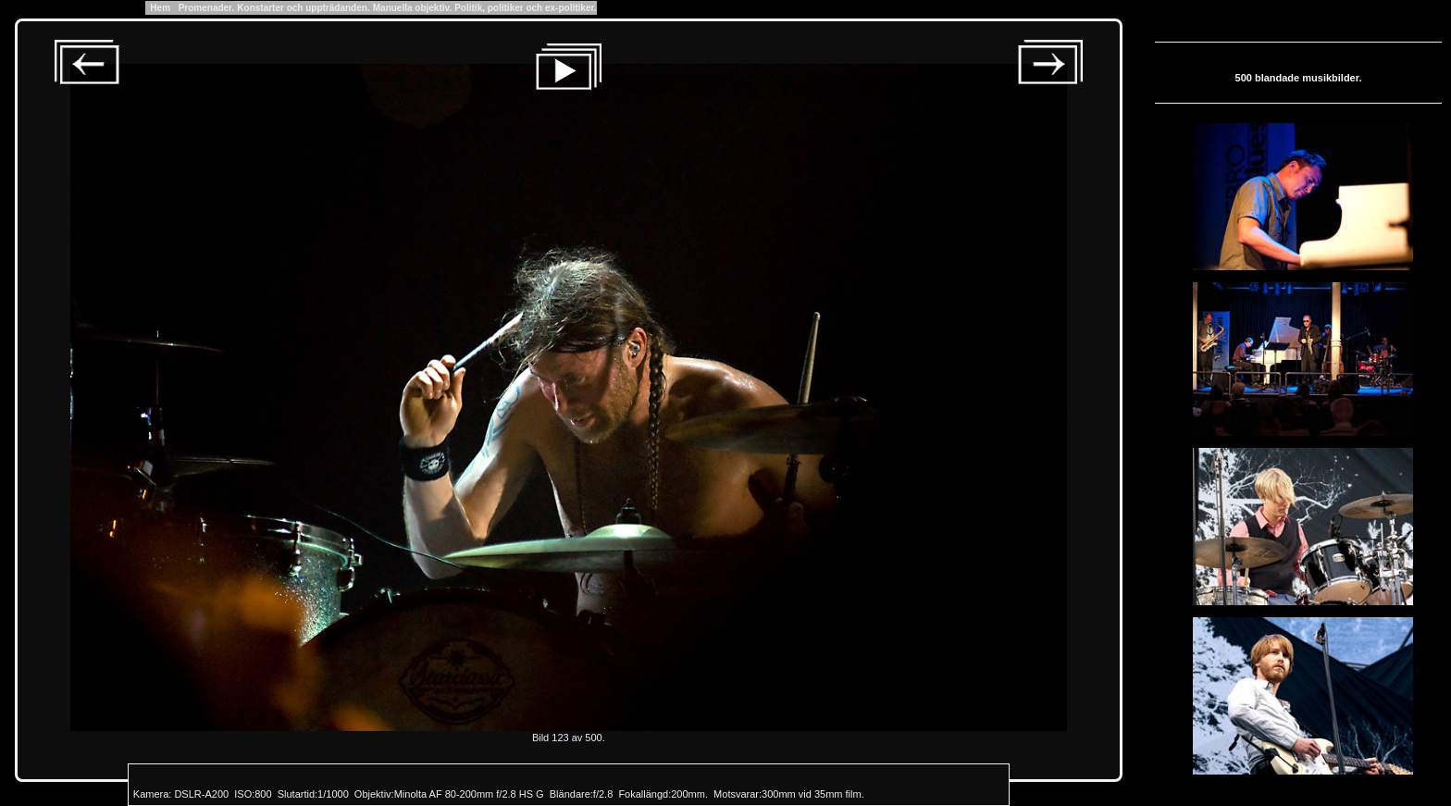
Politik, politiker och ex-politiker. (525, 8)
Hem (160, 8)
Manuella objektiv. (412, 8)
